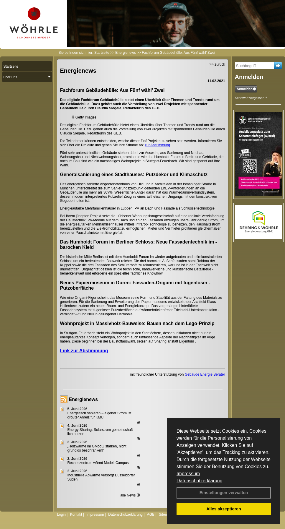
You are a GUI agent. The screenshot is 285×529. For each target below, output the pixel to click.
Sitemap (165, 514)
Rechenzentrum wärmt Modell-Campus (98, 463)
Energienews (83, 399)
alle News (129, 495)
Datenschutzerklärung (200, 480)
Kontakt (76, 514)
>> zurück (217, 64)
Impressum (188, 473)
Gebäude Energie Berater (205, 374)
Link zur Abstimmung (84, 350)
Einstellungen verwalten (224, 492)
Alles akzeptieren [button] (223, 509)
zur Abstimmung (157, 145)
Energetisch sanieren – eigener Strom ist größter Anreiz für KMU (99, 415)
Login (61, 514)
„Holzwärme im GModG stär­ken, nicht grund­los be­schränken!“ (96, 448)
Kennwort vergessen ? (251, 98)
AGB (150, 514)
